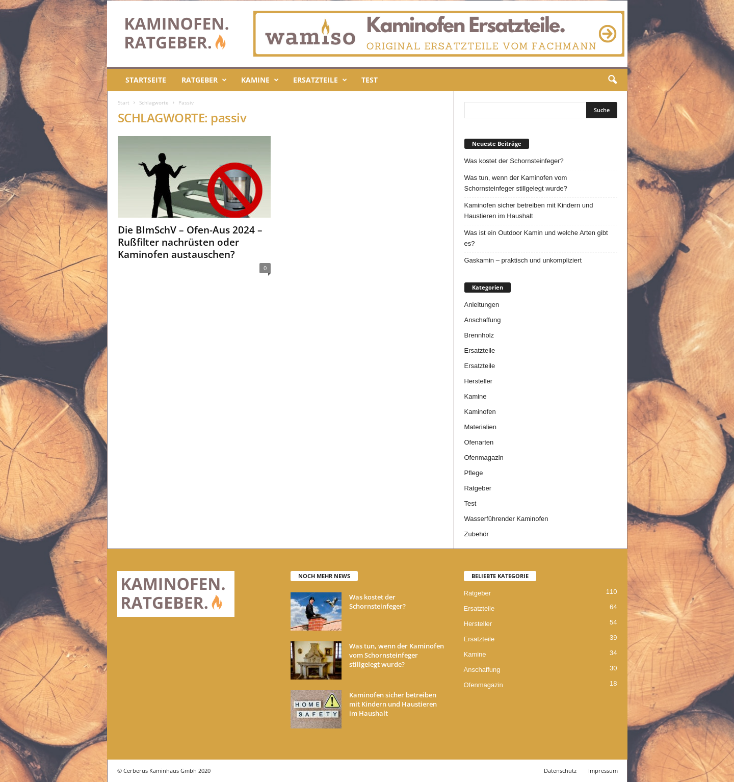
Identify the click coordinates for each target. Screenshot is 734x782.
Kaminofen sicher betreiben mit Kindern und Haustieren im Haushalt (528, 210)
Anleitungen (482, 304)
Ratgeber (204, 80)
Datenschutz (560, 770)
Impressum (603, 770)
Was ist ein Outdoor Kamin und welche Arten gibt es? (536, 238)
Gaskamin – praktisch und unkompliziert (523, 260)
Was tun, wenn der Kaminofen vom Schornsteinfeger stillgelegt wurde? (515, 183)
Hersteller (478, 381)
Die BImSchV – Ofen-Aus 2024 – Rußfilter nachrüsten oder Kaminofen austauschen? (190, 242)
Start (123, 102)
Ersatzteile (320, 80)
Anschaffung (482, 320)
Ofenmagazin (484, 457)
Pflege (473, 473)
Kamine (260, 80)
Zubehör (476, 534)
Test (369, 80)
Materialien (480, 427)
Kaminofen (480, 411)
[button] (612, 80)
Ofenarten (479, 442)
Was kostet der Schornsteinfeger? (514, 161)
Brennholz (479, 335)
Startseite (145, 80)
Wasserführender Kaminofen (506, 519)
